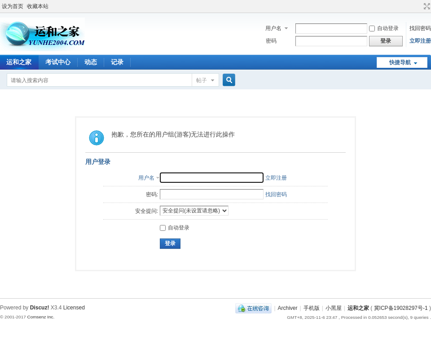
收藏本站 (37, 6)
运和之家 (358, 308)
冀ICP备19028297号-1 (401, 308)
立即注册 (420, 41)
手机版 (311, 308)
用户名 (273, 28)
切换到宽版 (426, 6)
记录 (117, 62)
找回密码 (420, 28)
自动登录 (384, 28)
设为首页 (12, 6)
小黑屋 (333, 308)
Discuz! (39, 307)
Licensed (74, 307)
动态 (90, 62)
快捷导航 (400, 62)
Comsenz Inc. (40, 316)
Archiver (288, 308)
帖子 (201, 80)
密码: (152, 194)
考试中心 (57, 62)
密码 (271, 41)
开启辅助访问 (418, 6)
